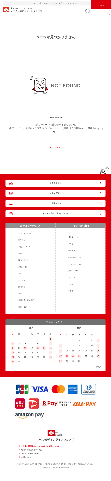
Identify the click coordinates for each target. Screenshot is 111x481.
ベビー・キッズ (24, 247)
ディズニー (72, 284)
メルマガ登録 (55, 193)
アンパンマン (73, 271)
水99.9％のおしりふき (74, 257)
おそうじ (21, 253)
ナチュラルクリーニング (75, 264)
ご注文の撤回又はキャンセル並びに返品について (40, 446)
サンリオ (71, 277)
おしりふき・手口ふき (25, 233)
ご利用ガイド (55, 203)
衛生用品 (21, 240)
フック (21, 293)
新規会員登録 (55, 183)
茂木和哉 (71, 250)
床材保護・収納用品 (26, 300)
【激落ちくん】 (74, 237)
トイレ (21, 274)
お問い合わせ (26, 457)
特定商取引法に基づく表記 (31, 450)
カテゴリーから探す (30, 225)
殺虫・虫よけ (23, 260)
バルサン (71, 244)
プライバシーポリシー (30, 454)
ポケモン (71, 291)
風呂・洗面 (22, 267)
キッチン (21, 280)
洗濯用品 (21, 287)
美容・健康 (22, 307)
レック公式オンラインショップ (55, 439)
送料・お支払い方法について (55, 213)
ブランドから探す (80, 225)
